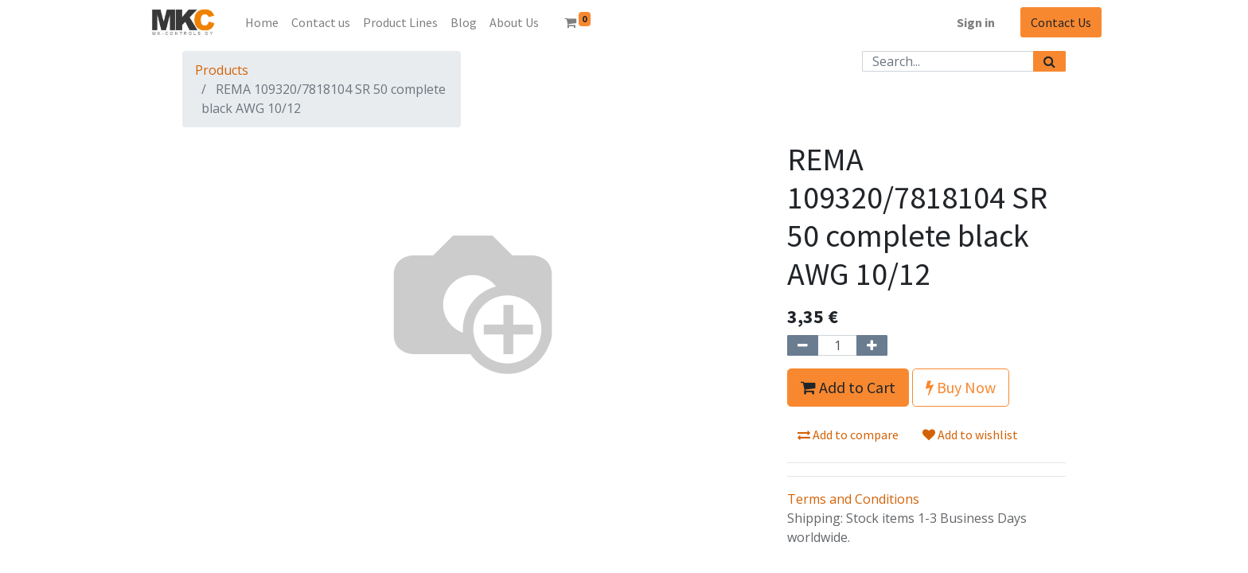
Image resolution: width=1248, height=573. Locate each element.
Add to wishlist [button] (970, 434)
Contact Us (1061, 22)
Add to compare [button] (848, 434)
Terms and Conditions (853, 499)
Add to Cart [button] (848, 387)
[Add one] (871, 345)
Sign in (976, 22)
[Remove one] (802, 345)
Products (221, 70)
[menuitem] (262, 22)
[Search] (1049, 61)
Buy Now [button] (961, 387)
